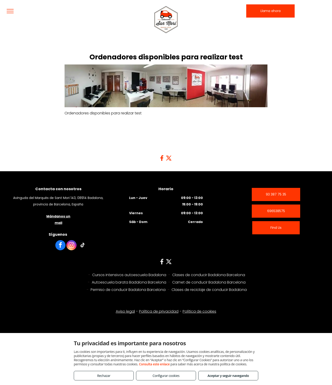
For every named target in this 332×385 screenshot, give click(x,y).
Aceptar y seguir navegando (228, 375)
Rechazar (103, 375)
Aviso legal (125, 302)
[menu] (10, 11)
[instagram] (71, 245)
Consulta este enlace (154, 364)
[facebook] (60, 245)
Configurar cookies (166, 375)
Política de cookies (199, 302)
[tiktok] (82, 245)
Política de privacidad (158, 302)
